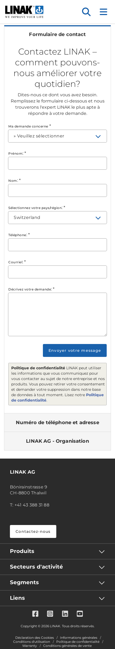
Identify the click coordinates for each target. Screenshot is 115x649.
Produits (22, 551)
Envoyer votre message (75, 350)
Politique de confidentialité (77, 642)
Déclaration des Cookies (34, 638)
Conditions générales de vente (67, 646)
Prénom (15, 153)
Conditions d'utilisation (31, 642)
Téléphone (17, 235)
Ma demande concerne (28, 126)
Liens (17, 598)
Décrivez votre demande (29, 289)
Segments (24, 582)
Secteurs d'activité (36, 566)
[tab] (57, 34)
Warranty (29, 646)
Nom (12, 181)
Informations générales (78, 638)
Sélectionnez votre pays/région (35, 208)
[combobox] (57, 136)
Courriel (15, 262)
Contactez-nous (33, 531)
